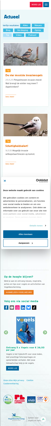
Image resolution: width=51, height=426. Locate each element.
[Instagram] (17, 307)
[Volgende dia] (45, 352)
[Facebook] (6, 307)
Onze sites (8, 380)
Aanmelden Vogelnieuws (19, 292)
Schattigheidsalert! (16, 146)
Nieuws (38, 25)
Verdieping (22, 30)
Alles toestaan (26, 234)
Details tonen (36, 225)
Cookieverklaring (10, 384)
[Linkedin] (23, 307)
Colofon (30, 380)
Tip (7, 35)
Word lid (12, 368)
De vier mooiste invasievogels (24, 75)
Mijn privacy (18, 380)
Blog (8, 30)
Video (18, 35)
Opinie (38, 30)
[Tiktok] (34, 307)
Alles (25, 25)
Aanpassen (25, 243)
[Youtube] (12, 307)
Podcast (32, 35)
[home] (13, 4)
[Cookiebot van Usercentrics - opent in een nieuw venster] (36, 181)
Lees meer (9, 97)
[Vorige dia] (6, 352)
